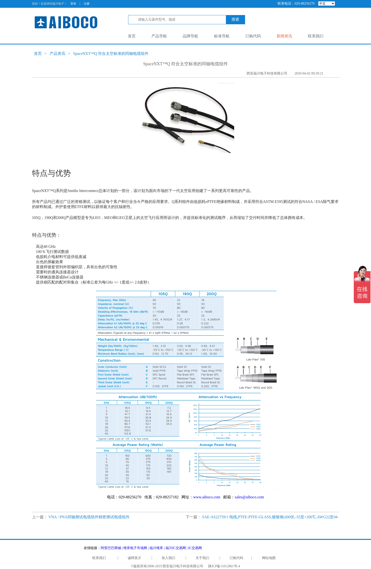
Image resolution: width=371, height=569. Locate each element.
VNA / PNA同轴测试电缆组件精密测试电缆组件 (89, 517)
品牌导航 (190, 36)
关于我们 (202, 558)
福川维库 (156, 548)
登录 (73, 3)
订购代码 (253, 36)
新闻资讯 (284, 36)
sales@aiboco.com (249, 497)
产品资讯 (57, 53)
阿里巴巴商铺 (111, 548)
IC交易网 (195, 548)
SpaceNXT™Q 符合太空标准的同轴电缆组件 (110, 53)
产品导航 (159, 36)
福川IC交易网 (175, 548)
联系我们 (315, 36)
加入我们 (168, 558)
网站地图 (269, 558)
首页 (132, 36)
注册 (87, 3)
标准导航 (222, 36)
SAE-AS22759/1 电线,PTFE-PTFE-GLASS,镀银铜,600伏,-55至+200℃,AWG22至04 (270, 517)
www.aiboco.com (206, 497)
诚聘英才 (134, 558)
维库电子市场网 (135, 548)
